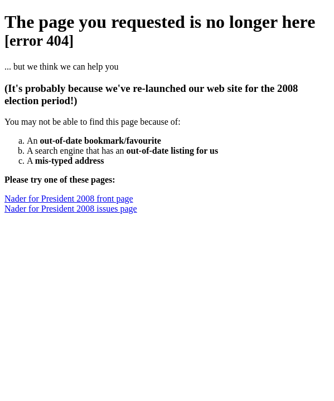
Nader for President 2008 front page (68, 198)
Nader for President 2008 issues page (70, 208)
